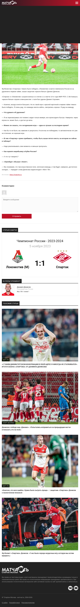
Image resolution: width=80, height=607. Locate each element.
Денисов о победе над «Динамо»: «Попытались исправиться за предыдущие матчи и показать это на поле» (36, 428)
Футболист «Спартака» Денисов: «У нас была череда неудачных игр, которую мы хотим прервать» (38, 554)
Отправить (16, 216)
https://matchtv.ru (16, 175)
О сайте (4, 603)
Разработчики (14, 603)
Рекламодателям (28, 603)
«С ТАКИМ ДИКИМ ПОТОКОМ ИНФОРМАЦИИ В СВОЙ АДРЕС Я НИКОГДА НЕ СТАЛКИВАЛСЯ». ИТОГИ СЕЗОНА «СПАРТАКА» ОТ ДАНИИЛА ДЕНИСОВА (40, 365)
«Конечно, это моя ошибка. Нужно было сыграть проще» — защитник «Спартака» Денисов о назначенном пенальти (39, 491)
